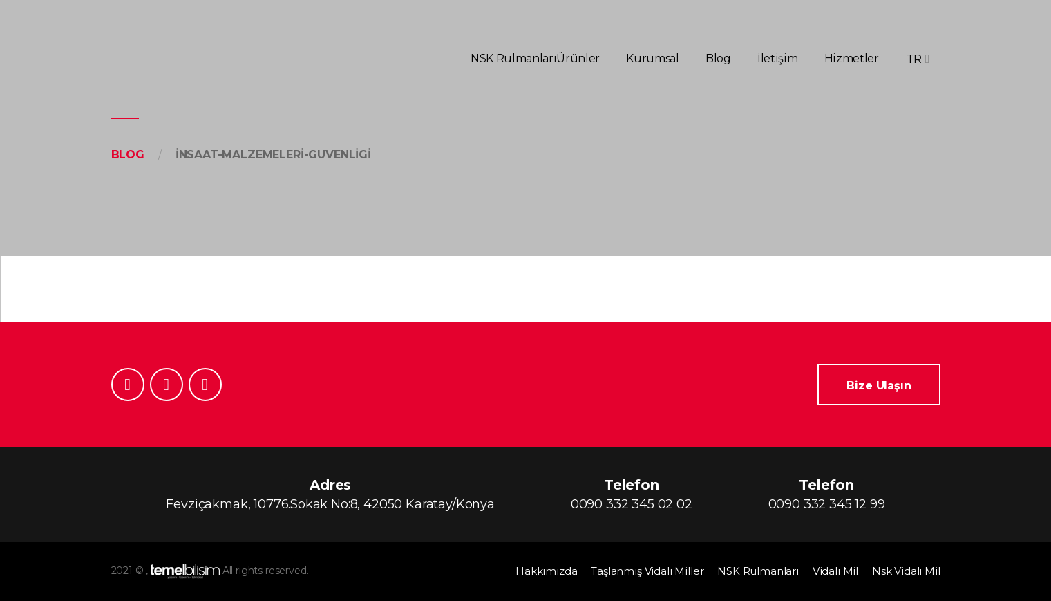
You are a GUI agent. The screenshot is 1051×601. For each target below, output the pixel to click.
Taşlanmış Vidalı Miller (647, 570)
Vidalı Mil (835, 570)
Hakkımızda (546, 570)
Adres (330, 495)
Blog (718, 58)
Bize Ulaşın (878, 385)
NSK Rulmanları (513, 58)
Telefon (631, 495)
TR (914, 59)
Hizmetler (851, 58)
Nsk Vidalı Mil (906, 570)
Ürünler (578, 58)
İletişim (777, 58)
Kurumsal (652, 58)
